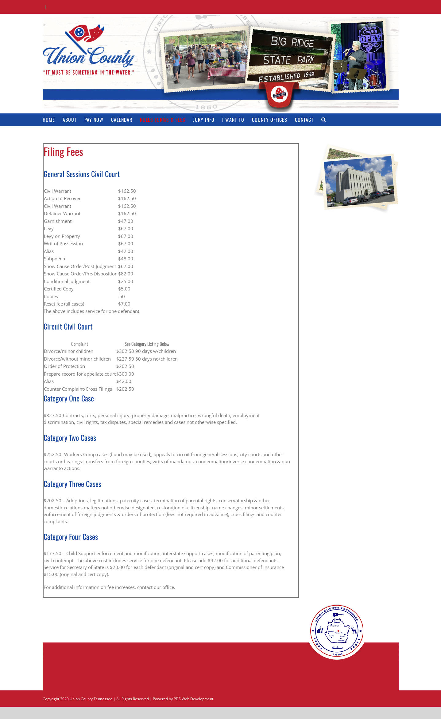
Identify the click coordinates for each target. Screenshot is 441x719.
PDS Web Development (193, 698)
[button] (323, 119)
